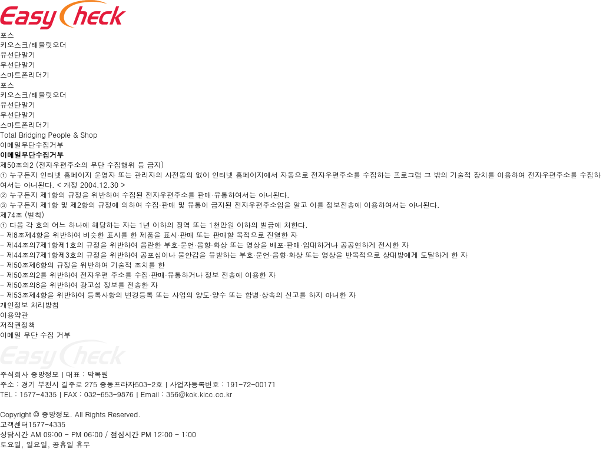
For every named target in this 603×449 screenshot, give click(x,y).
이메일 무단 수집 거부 (35, 335)
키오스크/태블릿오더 (33, 44)
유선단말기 (17, 54)
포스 (7, 34)
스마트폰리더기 (24, 74)
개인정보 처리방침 (29, 305)
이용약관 (14, 315)
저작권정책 (17, 325)
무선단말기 (17, 64)
